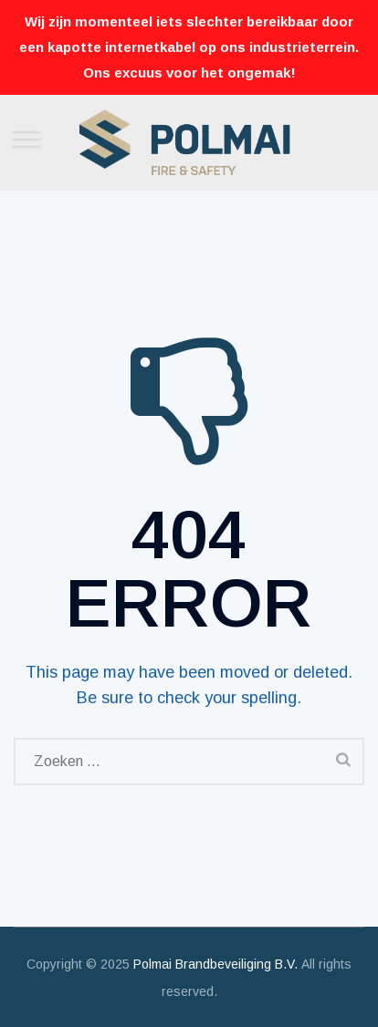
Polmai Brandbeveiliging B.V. (215, 964)
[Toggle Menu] (26, 139)
